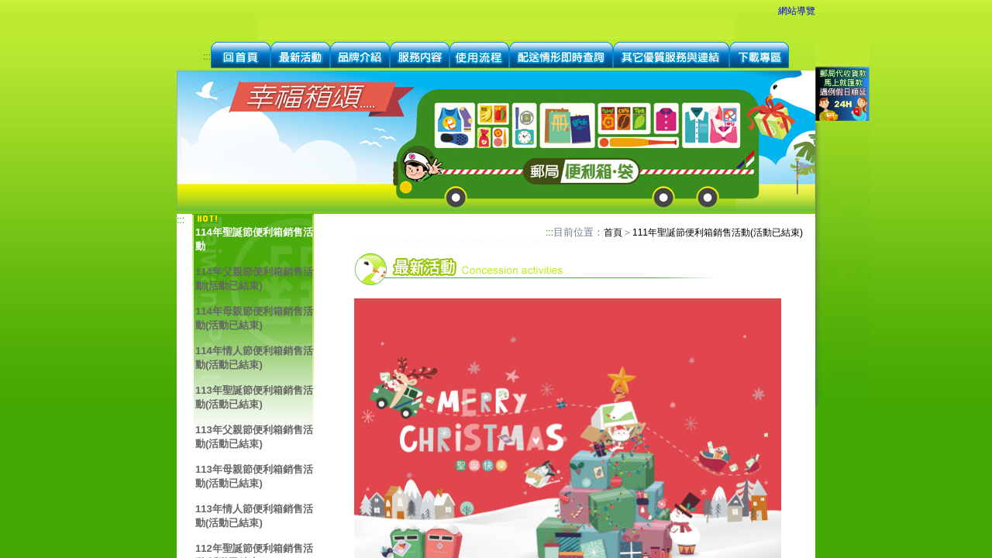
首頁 (613, 232)
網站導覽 (796, 10)
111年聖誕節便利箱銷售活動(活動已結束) (717, 232)
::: (207, 56)
